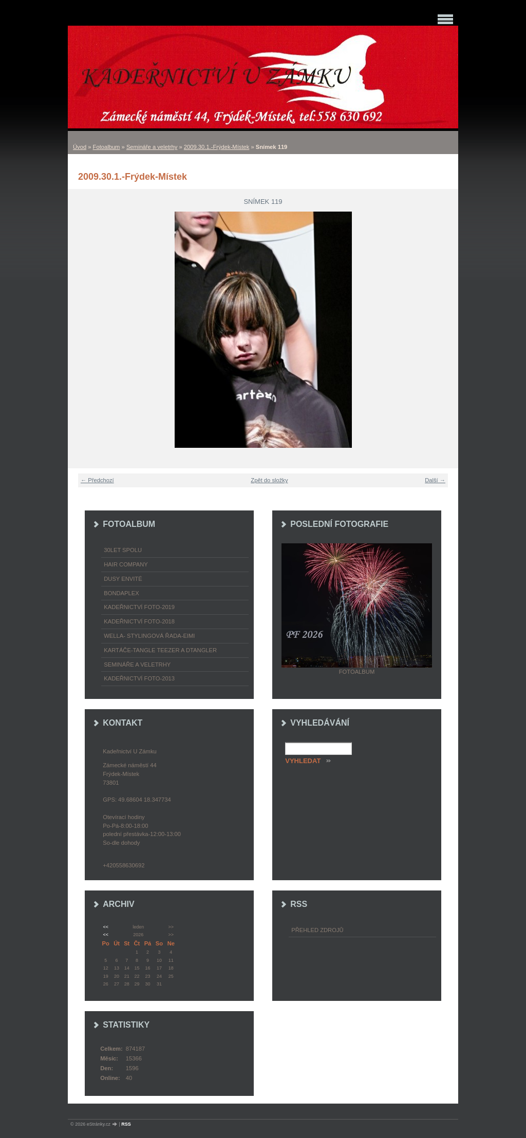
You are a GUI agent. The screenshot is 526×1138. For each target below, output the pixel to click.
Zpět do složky (269, 480)
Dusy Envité (123, 579)
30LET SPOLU (123, 550)
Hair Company (126, 564)
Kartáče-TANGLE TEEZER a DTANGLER (160, 650)
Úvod (79, 147)
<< (105, 927)
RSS (126, 1124)
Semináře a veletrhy (152, 147)
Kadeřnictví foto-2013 (139, 678)
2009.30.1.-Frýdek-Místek (216, 147)
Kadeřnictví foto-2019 (139, 607)
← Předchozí (97, 480)
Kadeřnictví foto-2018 (139, 621)
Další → (435, 480)
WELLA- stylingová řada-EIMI (149, 636)
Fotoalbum (106, 147)
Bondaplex (121, 593)
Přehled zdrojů (317, 930)
